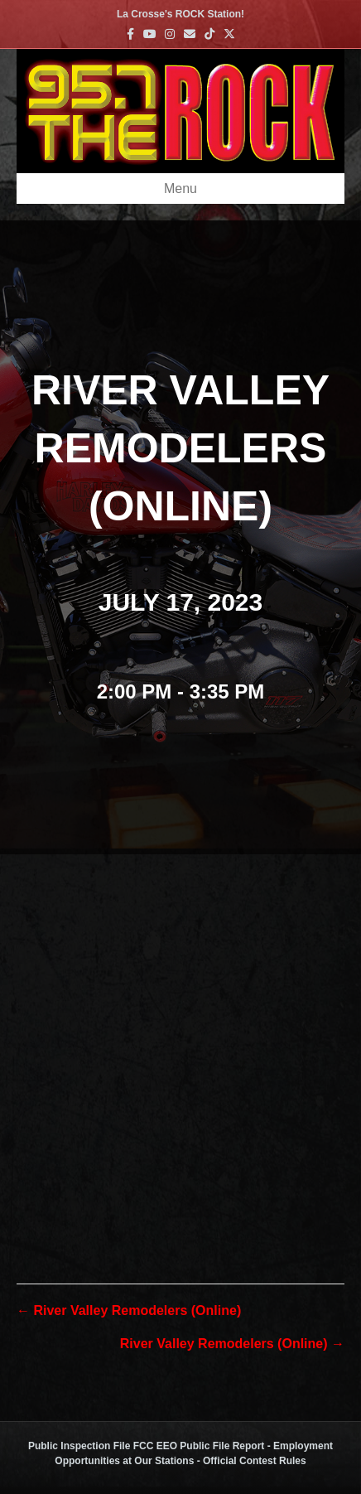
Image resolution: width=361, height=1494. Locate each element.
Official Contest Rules (254, 1461)
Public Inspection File (79, 1446)
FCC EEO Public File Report (199, 1446)
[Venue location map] (180, 1032)
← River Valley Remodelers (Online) (129, 1310)
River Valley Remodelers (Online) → (232, 1344)
